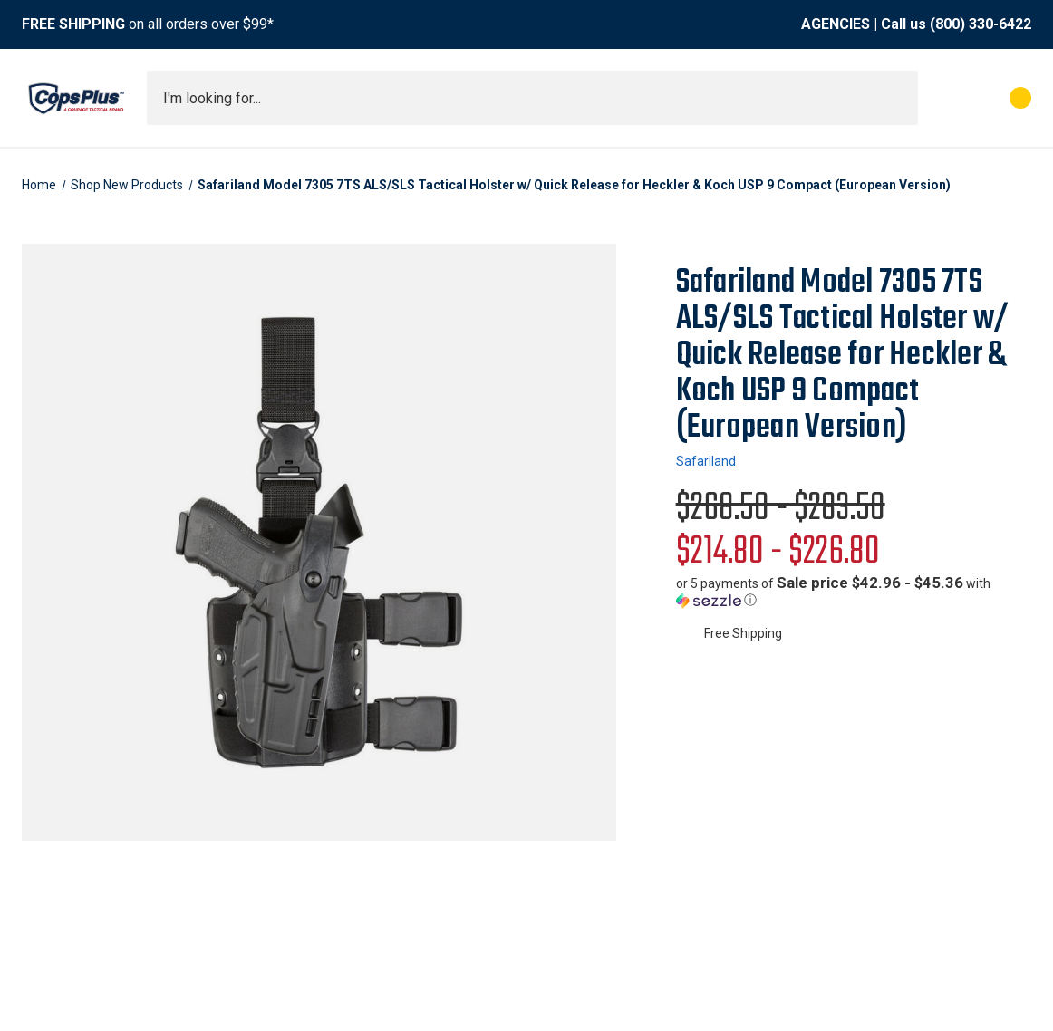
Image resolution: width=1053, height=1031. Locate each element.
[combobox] (532, 98)
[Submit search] (898, 98)
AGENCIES (835, 24)
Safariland (706, 461)
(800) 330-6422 (980, 24)
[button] (853, 591)
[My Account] (940, 97)
